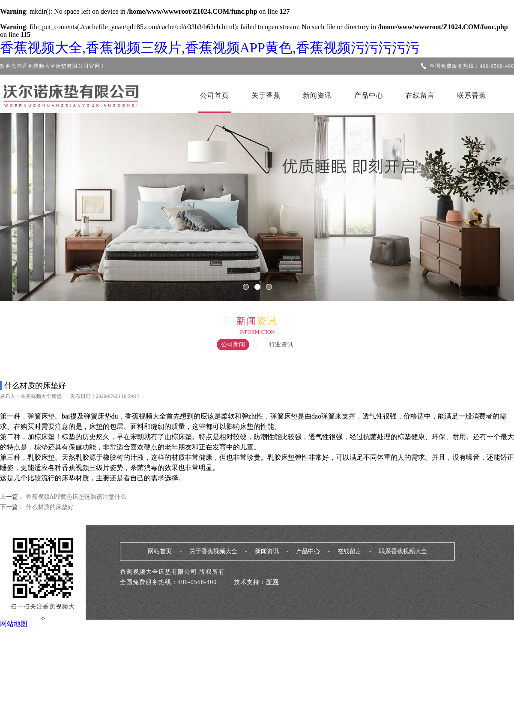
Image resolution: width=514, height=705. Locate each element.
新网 (272, 582)
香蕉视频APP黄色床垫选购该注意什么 (76, 497)
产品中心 (368, 95)
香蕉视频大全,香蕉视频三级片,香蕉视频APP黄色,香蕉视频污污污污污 (209, 47)
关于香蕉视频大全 (213, 551)
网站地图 (13, 623)
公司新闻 (233, 344)
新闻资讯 (317, 95)
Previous (32, 201)
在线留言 (420, 95)
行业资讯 (281, 344)
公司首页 (214, 95)
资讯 (267, 321)
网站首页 (160, 551)
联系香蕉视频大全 (403, 551)
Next (482, 201)
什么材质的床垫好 (49, 507)
